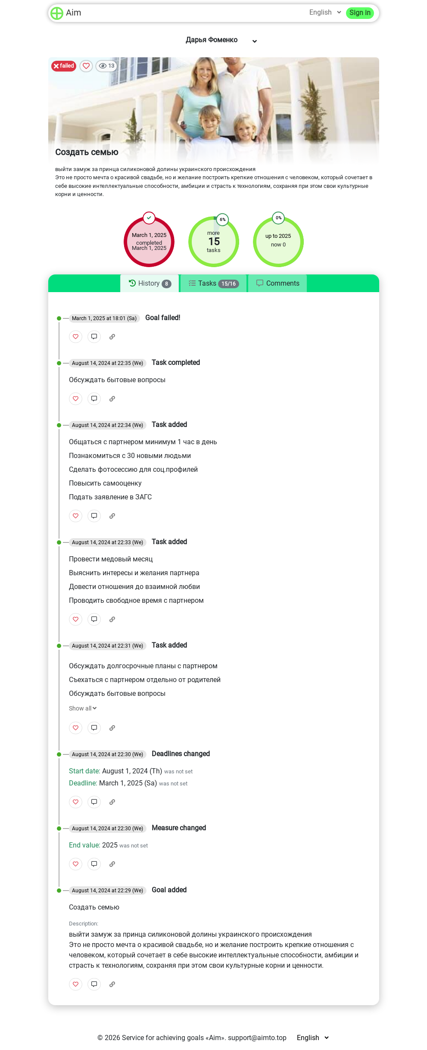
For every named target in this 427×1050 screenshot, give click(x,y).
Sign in (360, 13)
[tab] (149, 283)
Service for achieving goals (163, 1038)
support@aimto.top (257, 1038)
